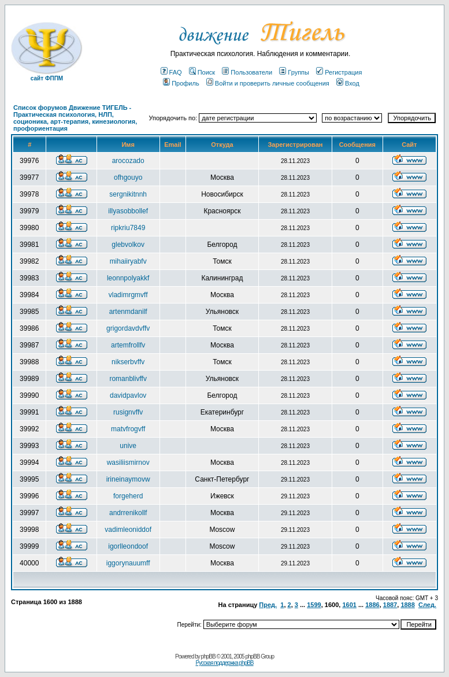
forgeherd (128, 496)
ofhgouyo (128, 177)
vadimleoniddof (128, 530)
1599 (314, 604)
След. (427, 604)
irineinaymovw (128, 479)
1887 (390, 604)
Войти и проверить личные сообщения (267, 83)
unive (128, 446)
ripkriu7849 (128, 228)
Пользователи (247, 72)
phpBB (208, 656)
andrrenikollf (128, 513)
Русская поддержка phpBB (224, 663)
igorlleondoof (128, 546)
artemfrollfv (128, 345)
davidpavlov (128, 395)
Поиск (202, 72)
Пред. (268, 604)
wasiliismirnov (128, 462)
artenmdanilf (128, 312)
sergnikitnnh (128, 194)
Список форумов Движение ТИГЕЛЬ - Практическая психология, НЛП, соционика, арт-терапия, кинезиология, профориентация (75, 118)
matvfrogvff (128, 429)
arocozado (128, 161)
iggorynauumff (128, 563)
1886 (372, 604)
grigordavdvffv (128, 328)
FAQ (171, 72)
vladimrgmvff (128, 295)
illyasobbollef (128, 211)
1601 (349, 604)
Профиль (181, 83)
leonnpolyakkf (128, 278)
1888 (407, 604)
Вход (347, 83)
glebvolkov (128, 245)
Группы (294, 72)
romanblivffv (127, 379)
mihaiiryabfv (128, 261)
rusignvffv (128, 412)
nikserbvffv (128, 362)
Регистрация (339, 72)
